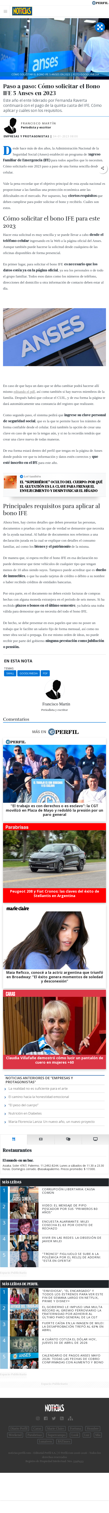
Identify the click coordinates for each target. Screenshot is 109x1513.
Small (10, 673)
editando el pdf (24, 392)
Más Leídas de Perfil (20, 1284)
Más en (55, 731)
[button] (102, 168)
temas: (9, 668)
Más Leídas (11, 1182)
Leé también (32, 476)
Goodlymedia (29, 673)
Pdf (45, 673)
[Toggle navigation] (6, 11)
